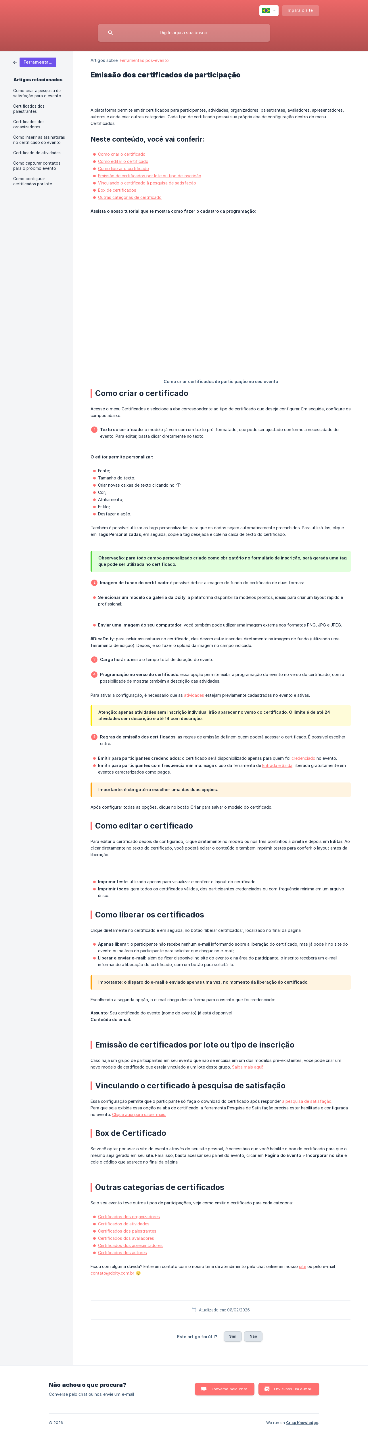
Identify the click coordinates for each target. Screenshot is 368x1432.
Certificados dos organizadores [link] (29, 124)
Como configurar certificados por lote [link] (32, 181)
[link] (34, 61)
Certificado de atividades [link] (37, 153)
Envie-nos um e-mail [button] (293, 1389)
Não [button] (253, 1336)
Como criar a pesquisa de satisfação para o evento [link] (37, 93)
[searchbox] (184, 33)
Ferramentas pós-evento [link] (144, 60)
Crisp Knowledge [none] (302, 1422)
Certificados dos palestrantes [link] (29, 109)
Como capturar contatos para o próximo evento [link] (36, 166)
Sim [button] (232, 1336)
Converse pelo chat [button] (228, 1389)
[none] (269, 10)
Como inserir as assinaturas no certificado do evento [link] (39, 140)
